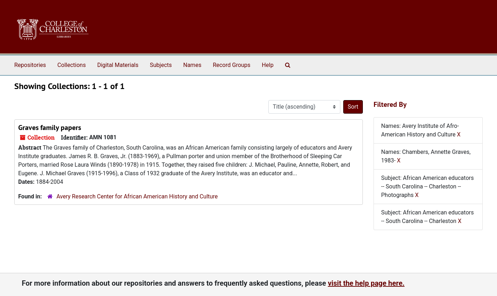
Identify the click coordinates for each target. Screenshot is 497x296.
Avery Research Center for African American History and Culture (137, 196)
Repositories (30, 65)
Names (192, 65)
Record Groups (231, 65)
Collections (71, 65)
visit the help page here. (366, 283)
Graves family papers (49, 127)
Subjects (161, 65)
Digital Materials (117, 65)
